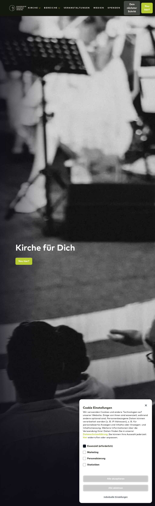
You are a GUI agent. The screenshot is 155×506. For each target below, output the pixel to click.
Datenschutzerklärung (95, 434)
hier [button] (85, 437)
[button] (146, 405)
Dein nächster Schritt (132, 8)
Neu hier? (147, 8)
